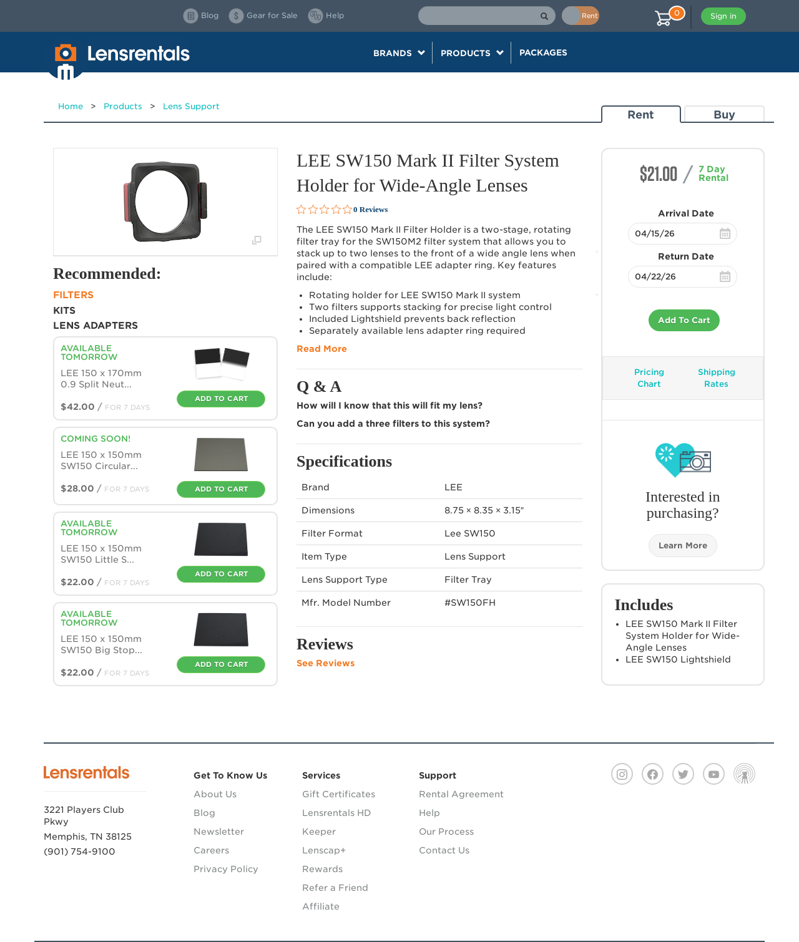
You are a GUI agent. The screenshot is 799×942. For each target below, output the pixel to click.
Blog (204, 813)
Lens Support (191, 106)
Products (123, 106)
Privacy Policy (226, 869)
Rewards (322, 869)
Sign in (723, 16)
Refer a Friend (335, 888)
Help (429, 813)
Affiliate (321, 906)
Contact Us (444, 850)
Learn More (683, 545)
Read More (322, 349)
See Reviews (326, 663)
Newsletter (219, 832)
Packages (543, 52)
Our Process (446, 832)
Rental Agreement (461, 794)
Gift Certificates (338, 794)
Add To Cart (684, 320)
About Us (215, 794)
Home (70, 106)
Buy (724, 114)
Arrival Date (686, 213)
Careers (211, 850)
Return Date (686, 256)
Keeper (319, 832)
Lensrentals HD (336, 813)
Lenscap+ (324, 850)
